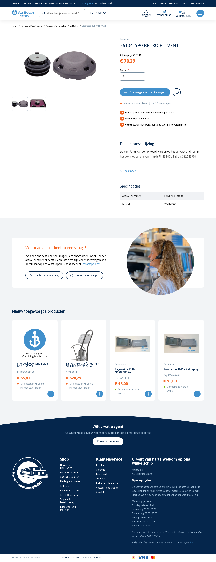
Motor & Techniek (69, 472)
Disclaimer (65, 557)
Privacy (76, 557)
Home (14, 26)
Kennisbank (174, 3)
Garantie (100, 469)
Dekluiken (74, 26)
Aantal (123, 70)
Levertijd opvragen (87, 275)
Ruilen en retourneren (107, 483)
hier (192, 542)
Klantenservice (197, 3)
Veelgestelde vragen (107, 487)
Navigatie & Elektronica (66, 466)
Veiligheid (65, 486)
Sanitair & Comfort (70, 477)
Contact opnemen (108, 441)
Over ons (163, 3)
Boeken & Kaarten (69, 490)
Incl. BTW (98, 13)
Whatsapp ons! (91, 264)
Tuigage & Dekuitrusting (31, 26)
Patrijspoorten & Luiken (56, 26)
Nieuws (185, 3)
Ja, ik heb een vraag (47, 275)
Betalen (100, 465)
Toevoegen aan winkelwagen (148, 92)
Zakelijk (152, 3)
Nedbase (97, 557)
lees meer (130, 171)
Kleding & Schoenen (70, 481)
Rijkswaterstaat (105, 3)
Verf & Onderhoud (69, 495)
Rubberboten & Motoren (68, 508)
